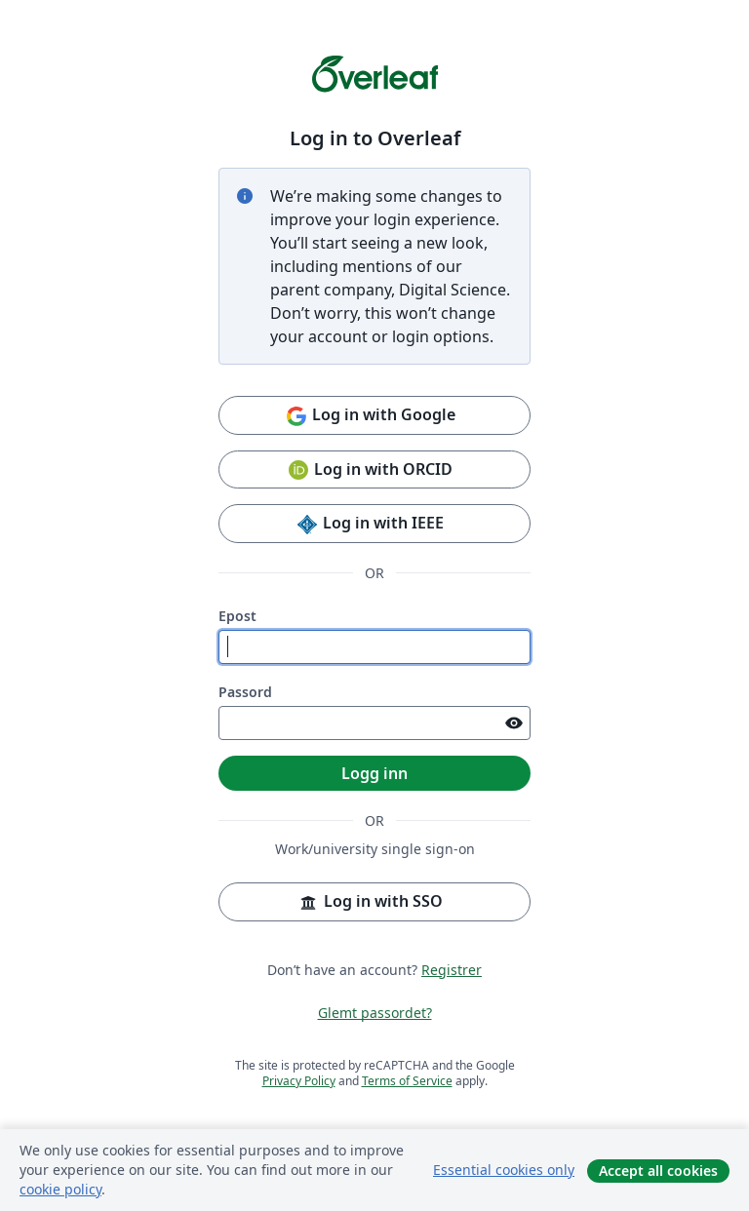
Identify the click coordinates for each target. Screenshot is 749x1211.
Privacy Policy (298, 1081)
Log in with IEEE (370, 524)
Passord (245, 692)
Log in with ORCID (370, 470)
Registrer (451, 969)
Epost (237, 615)
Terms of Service (407, 1081)
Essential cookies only (503, 1169)
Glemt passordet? (375, 1012)
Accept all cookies (658, 1170)
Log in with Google (370, 416)
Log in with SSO (369, 902)
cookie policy (60, 1189)
